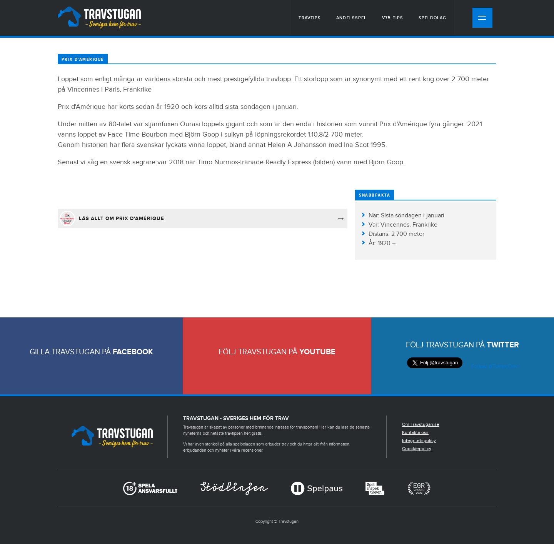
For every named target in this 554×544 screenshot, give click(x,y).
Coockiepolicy (416, 448)
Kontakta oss (415, 432)
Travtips (310, 17)
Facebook (133, 352)
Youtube (317, 352)
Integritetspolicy (419, 440)
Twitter (503, 345)
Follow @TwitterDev (494, 367)
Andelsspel (351, 17)
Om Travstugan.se (420, 424)
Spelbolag (432, 17)
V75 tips (392, 17)
